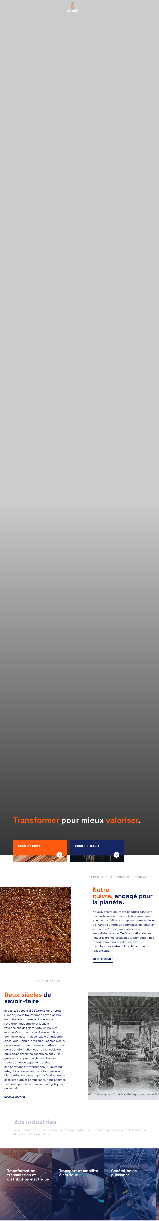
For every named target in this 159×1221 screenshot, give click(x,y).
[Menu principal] (15, 8)
